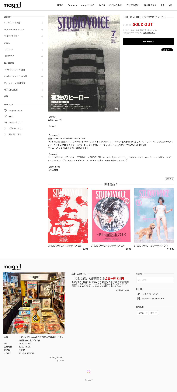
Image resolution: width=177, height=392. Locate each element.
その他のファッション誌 (15, 76)
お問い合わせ (115, 5)
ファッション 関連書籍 (15, 83)
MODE (7, 43)
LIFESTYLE (9, 56)
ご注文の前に (132, 5)
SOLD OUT (148, 41)
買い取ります (150, 5)
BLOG (102, 5)
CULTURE (8, 49)
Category (72, 5)
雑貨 (6, 96)
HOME (60, 5)
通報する (169, 179)
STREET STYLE (11, 36)
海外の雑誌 (9, 63)
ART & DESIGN (11, 90)
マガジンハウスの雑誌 (14, 69)
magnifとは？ (88, 5)
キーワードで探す (12, 23)
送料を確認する (149, 33)
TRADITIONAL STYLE (14, 29)
